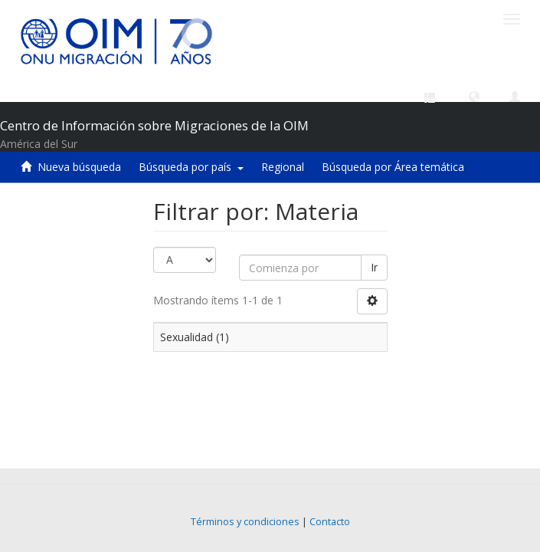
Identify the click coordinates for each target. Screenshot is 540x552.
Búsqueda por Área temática (393, 166)
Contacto (329, 521)
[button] (474, 96)
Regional (282, 166)
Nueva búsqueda (79, 166)
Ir (374, 267)
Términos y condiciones (245, 521)
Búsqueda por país (191, 166)
